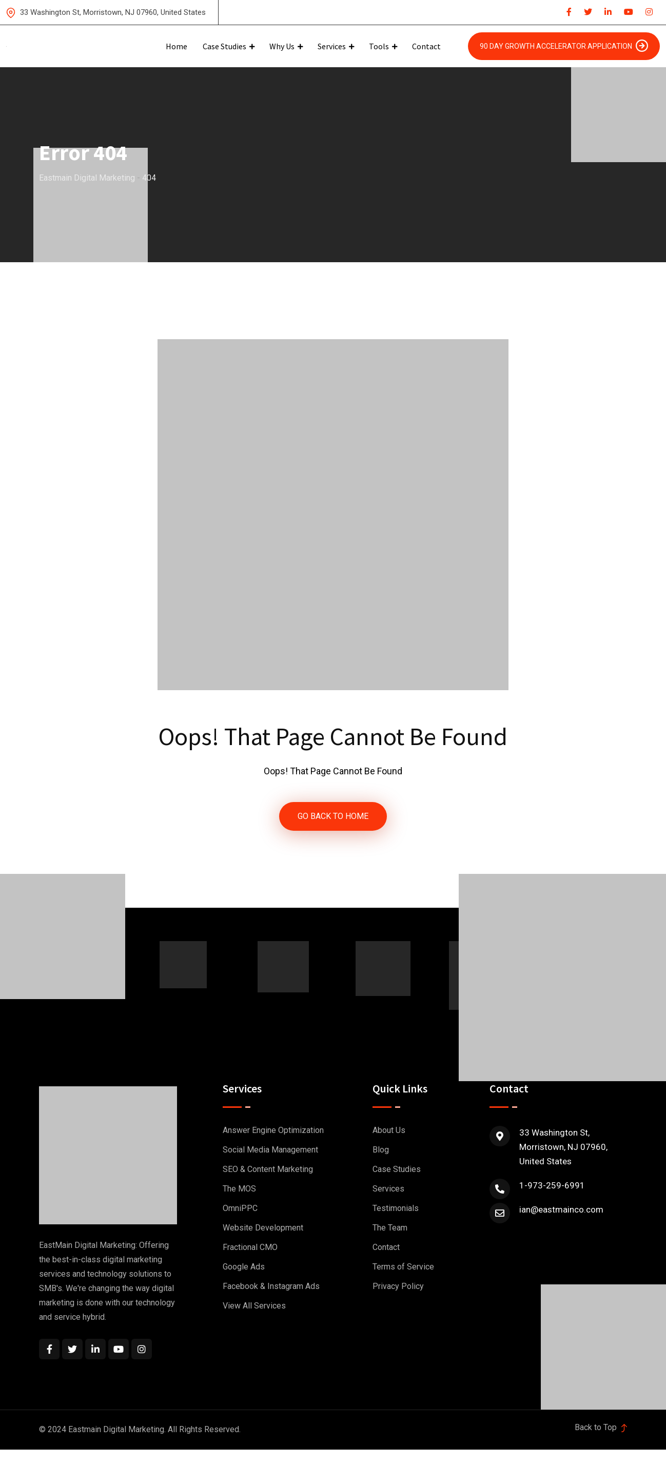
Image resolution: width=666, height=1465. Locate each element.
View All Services (254, 1307)
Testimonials (396, 1209)
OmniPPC (240, 1209)
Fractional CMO (250, 1248)
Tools (379, 46)
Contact (426, 46)
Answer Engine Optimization (273, 1131)
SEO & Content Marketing (268, 1170)
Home (176, 46)
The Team (390, 1229)
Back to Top (601, 1428)
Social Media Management (270, 1151)
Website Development (263, 1229)
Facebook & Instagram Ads (271, 1287)
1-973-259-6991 (552, 1186)
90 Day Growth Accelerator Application (564, 46)
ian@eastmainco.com (561, 1210)
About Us (389, 1131)
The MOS (239, 1190)
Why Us (282, 46)
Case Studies (224, 46)
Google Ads (244, 1268)
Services (332, 46)
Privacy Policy (398, 1287)
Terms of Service (403, 1268)
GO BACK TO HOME (333, 817)
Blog (381, 1151)
